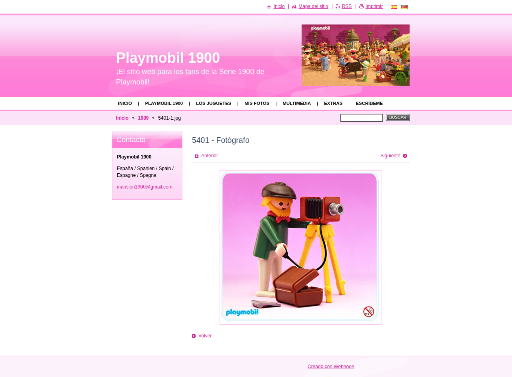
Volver (205, 336)
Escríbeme (369, 103)
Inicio (125, 103)
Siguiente (390, 155)
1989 (143, 118)
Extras (333, 103)
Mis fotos (256, 103)
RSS (347, 6)
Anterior (209, 155)
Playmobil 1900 (164, 103)
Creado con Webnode (331, 366)
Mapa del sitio (313, 6)
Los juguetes (213, 103)
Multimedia (297, 103)
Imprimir (374, 6)
